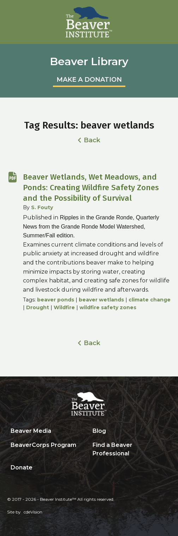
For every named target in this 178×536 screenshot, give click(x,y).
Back (92, 140)
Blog (99, 431)
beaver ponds (55, 300)
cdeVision (33, 512)
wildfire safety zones (107, 307)
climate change (150, 300)
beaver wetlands (101, 300)
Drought (37, 307)
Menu (169, 9)
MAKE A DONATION (89, 79)
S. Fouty (42, 207)
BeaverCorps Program (43, 445)
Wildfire (64, 307)
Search (94, 468)
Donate (21, 467)
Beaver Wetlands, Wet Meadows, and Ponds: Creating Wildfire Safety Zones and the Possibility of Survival (91, 187)
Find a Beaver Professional (112, 449)
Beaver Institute (89, 22)
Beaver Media (31, 431)
